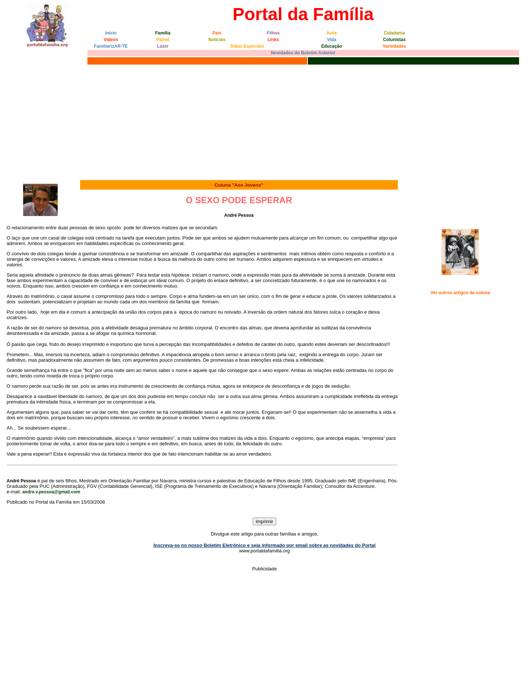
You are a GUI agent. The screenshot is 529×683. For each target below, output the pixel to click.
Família (162, 33)
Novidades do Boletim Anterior (303, 52)
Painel (162, 39)
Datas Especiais (247, 46)
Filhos (273, 33)
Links (273, 39)
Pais (217, 33)
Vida (331, 39)
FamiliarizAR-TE (111, 46)
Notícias (217, 39)
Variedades (394, 46)
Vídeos (111, 39)
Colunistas (394, 39)
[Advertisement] (264, 121)
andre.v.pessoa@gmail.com (51, 491)
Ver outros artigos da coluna (460, 292)
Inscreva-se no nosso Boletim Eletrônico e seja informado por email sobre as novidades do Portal (265, 545)
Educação (331, 46)
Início (110, 33)
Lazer (163, 46)
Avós (331, 33)
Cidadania (394, 33)
